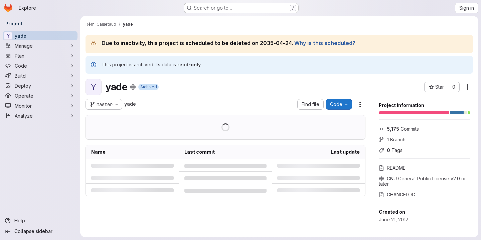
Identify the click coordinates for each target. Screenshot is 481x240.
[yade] (40, 35)
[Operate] (40, 95)
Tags (391, 150)
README (392, 168)
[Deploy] (40, 85)
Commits (399, 129)
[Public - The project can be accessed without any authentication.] (133, 87)
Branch (392, 139)
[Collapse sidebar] (40, 231)
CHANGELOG (397, 194)
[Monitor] (40, 105)
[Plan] (40, 55)
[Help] (40, 220)
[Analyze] (40, 115)
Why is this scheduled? (324, 43)
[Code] (40, 65)
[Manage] (40, 45)
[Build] (40, 75)
